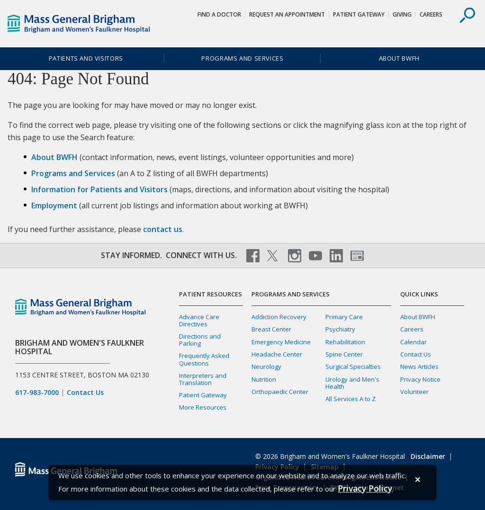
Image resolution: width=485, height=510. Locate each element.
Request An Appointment (287, 14)
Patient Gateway (359, 14)
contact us (162, 229)
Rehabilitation (345, 342)
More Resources (202, 407)
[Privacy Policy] (365, 488)
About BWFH (399, 58)
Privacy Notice (420, 379)
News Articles (419, 366)
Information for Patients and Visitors (99, 189)
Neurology (266, 366)
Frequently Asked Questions (204, 359)
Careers (431, 14)
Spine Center (344, 354)
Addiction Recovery (278, 317)
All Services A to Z (350, 398)
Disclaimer (428, 456)
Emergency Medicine (281, 342)
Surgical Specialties (353, 366)
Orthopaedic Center (279, 391)
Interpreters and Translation (202, 379)
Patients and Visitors (86, 58)
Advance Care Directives (199, 320)
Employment (54, 205)
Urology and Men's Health (352, 383)
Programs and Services (242, 58)
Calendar (413, 342)
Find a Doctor (219, 14)
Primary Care (344, 317)
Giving (402, 14)
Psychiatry (340, 329)
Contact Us (85, 392)
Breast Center (271, 329)
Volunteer (414, 391)
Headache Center (276, 354)
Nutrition (263, 379)
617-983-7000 (37, 392)
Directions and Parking (200, 340)
